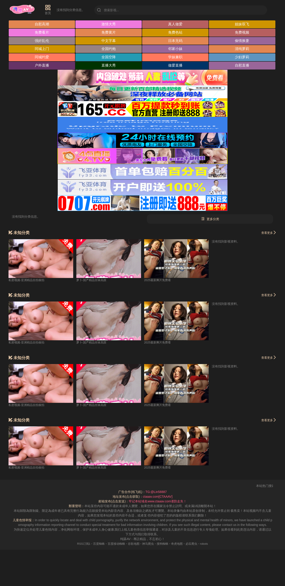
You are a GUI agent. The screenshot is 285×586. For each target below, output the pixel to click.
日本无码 (176, 41)
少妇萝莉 (243, 57)
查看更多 (268, 233)
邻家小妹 (176, 49)
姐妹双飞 (243, 24)
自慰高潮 (42, 24)
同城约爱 (42, 57)
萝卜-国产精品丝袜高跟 (92, 280)
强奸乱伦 (42, 41)
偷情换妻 (243, 41)
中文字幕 (109, 41)
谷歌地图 (133, 544)
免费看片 (42, 33)
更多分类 (210, 219)
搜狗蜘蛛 (164, 544)
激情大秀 (109, 24)
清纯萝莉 (243, 49)
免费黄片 (109, 33)
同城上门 (42, 49)
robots (208, 544)
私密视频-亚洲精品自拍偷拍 (28, 280)
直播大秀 (109, 66)
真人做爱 (176, 24)
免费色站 (176, 33)
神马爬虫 (148, 544)
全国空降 (109, 57)
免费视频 (243, 33)
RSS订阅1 (80, 544)
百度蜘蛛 (96, 544)
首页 (50, 9)
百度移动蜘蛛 (114, 544)
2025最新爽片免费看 (158, 280)
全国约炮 (109, 49)
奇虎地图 (179, 544)
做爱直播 (176, 66)
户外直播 (42, 66)
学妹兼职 (176, 57)
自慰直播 (243, 66)
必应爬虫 (194, 544)
